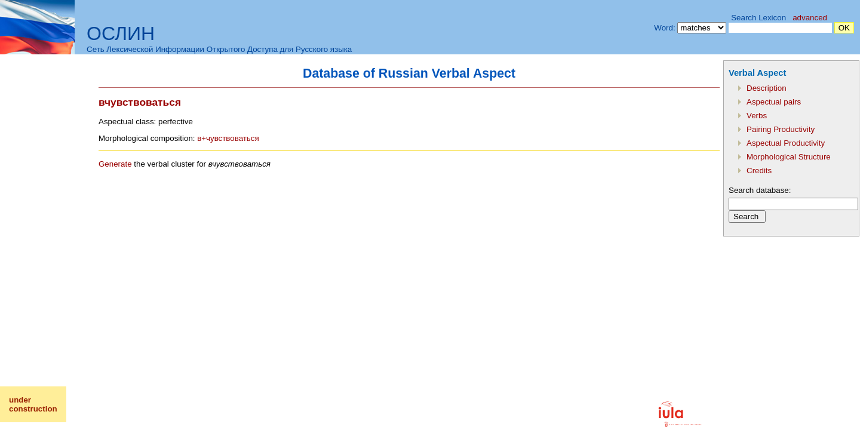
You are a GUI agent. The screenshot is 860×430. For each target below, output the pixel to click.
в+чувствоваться (228, 138)
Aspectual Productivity (786, 143)
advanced (810, 17)
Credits (759, 170)
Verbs (757, 115)
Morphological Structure (789, 156)
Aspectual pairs (774, 101)
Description (767, 88)
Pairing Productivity (781, 129)
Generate (115, 163)
